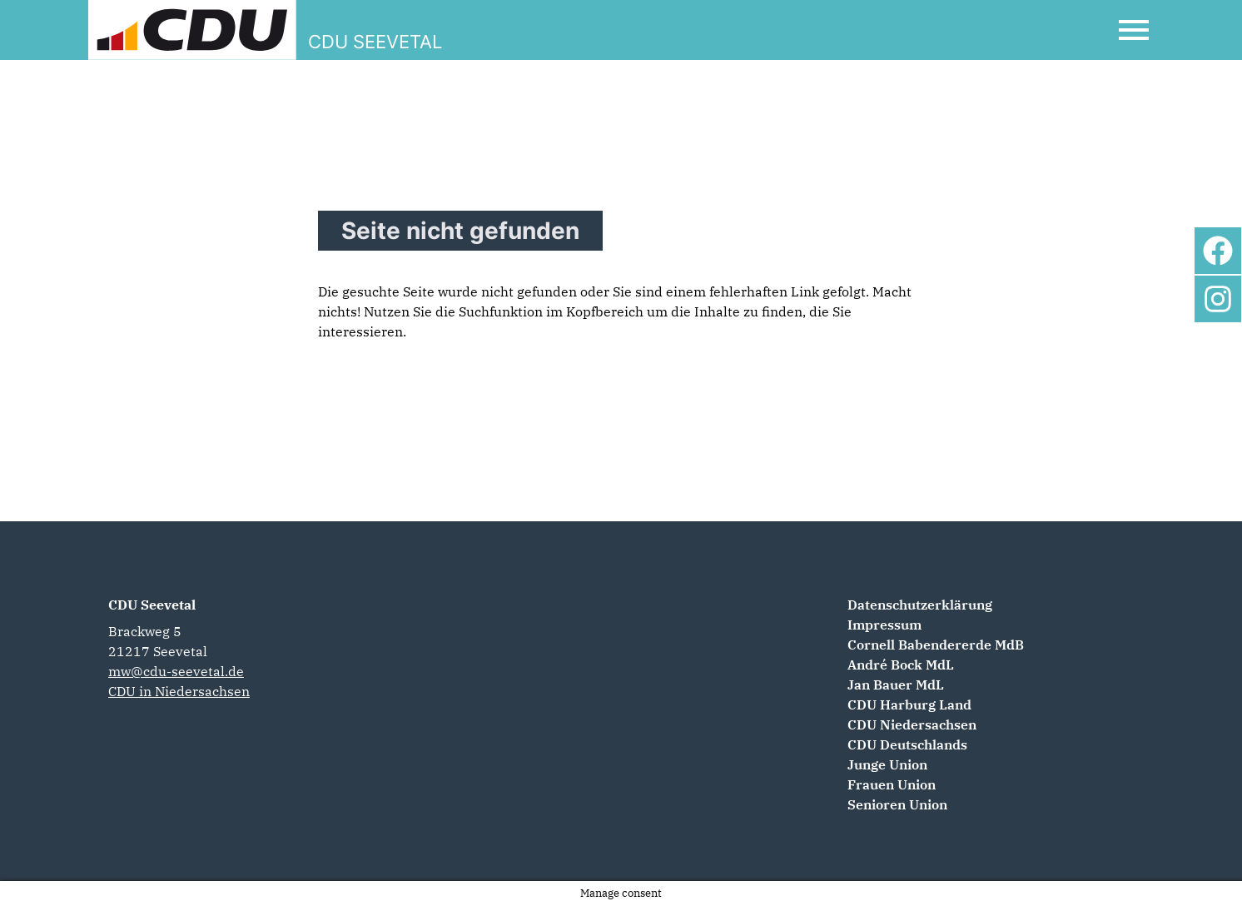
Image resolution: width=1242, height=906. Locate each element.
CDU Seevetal (152, 604)
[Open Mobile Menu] (1134, 30)
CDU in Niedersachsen (179, 691)
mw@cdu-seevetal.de (176, 671)
